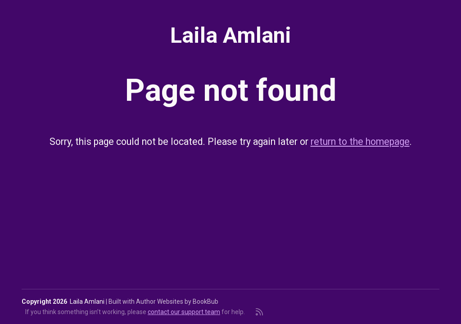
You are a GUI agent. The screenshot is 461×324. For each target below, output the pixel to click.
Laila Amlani (230, 35)
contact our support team (184, 311)
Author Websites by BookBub (177, 301)
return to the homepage (360, 141)
